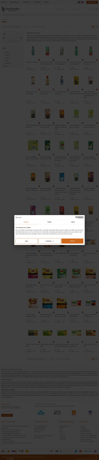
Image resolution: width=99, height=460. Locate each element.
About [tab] (73, 222)
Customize (49, 241)
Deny (26, 241)
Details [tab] (49, 222)
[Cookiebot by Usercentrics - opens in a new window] (77, 217)
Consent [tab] (26, 222)
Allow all (72, 241)
